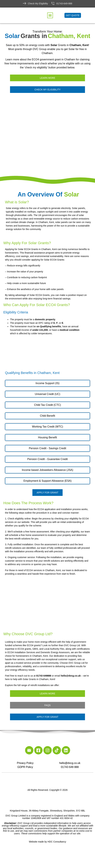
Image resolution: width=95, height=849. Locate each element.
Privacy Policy (25, 763)
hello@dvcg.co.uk (69, 763)
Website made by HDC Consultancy (47, 841)
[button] (50, 15)
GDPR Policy (25, 767)
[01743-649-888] (53, 3)
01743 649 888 (70, 767)
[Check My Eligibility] (24, 3)
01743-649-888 (64, 3)
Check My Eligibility (38, 3)
